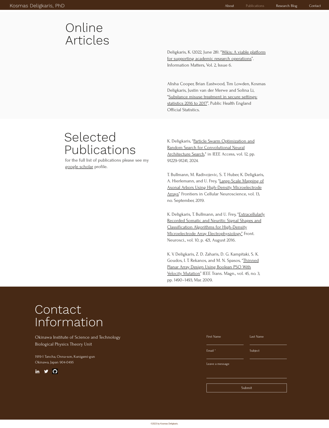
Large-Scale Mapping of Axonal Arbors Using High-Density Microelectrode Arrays (215, 187)
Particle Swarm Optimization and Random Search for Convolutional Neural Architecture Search (211, 147)
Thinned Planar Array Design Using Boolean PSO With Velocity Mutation (213, 267)
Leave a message (217, 363)
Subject (255, 350)
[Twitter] (46, 371)
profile (86, 166)
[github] (55, 371)
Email (210, 350)
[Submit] (246, 388)
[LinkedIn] (37, 371)
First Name (213, 336)
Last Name (257, 336)
